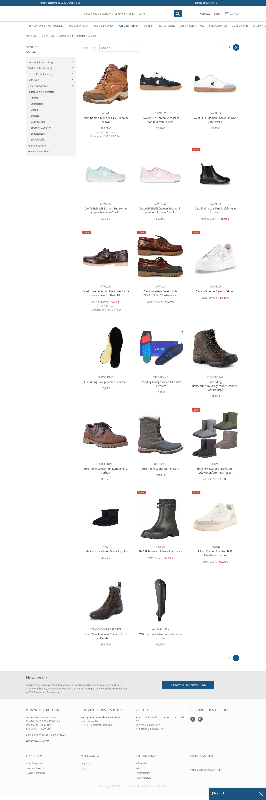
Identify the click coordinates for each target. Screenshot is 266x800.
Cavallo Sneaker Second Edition (215, 291)
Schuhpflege (38, 133)
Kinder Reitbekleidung (50, 68)
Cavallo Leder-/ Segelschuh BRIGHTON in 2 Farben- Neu (160, 293)
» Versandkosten (35, 768)
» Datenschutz (143, 777)
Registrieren (87, 763)
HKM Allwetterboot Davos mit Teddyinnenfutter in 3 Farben (215, 470)
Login (84, 768)
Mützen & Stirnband (39, 151)
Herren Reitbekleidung (50, 74)
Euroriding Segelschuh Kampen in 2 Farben (106, 470)
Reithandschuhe (37, 145)
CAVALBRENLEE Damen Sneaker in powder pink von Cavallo (160, 210)
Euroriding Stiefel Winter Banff (160, 468)
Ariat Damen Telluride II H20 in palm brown (106, 120)
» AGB (139, 768)
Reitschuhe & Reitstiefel (51, 91)
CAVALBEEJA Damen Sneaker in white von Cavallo (215, 120)
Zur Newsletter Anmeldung (188, 685)
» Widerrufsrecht (35, 772)
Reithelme (50, 80)
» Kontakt (141, 763)
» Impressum (143, 772)
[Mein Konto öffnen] (217, 13)
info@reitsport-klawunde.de (50, 734)
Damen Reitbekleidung (50, 62)
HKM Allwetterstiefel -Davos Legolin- (106, 551)
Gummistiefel (38, 121)
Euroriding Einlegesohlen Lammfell (105, 382)
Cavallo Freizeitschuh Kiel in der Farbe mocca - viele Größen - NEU (105, 293)
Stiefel (34, 97)
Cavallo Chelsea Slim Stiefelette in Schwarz (215, 210)
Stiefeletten (37, 103)
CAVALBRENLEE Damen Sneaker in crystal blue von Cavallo (106, 210)
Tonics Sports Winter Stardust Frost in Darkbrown (106, 636)
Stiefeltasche (38, 139)
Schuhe (35, 115)
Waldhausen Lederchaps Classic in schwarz (160, 636)
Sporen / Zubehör (41, 127)
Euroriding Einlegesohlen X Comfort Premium (160, 384)
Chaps (34, 109)
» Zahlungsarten (35, 763)
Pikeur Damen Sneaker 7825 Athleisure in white (215, 553)
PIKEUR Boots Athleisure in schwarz (160, 551)
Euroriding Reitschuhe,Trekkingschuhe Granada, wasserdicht (215, 386)
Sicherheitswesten (50, 86)
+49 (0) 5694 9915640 (121, 13)
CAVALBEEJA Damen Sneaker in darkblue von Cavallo (160, 120)
